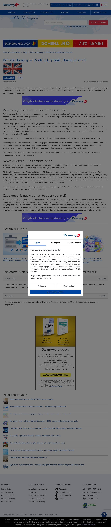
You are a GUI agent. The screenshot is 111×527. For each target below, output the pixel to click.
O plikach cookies (74, 243)
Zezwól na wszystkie (55, 292)
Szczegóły (55, 243)
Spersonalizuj (69, 286)
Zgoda (37, 243)
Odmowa (42, 286)
